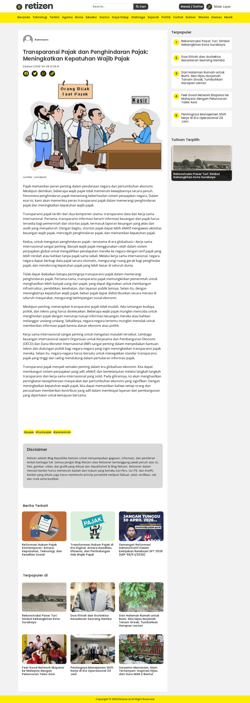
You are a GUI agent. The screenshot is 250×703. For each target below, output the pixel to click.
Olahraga (138, 17)
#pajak (29, 432)
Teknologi (39, 17)
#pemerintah (62, 432)
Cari (141, 7)
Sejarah (153, 17)
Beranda (23, 17)
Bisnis (79, 17)
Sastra (104, 17)
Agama (67, 17)
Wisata (203, 17)
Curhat (178, 17)
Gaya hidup (120, 17)
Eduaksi (91, 17)
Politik (166, 17)
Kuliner (191, 17)
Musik (228, 17)
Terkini (54, 17)
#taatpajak (43, 432)
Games (216, 17)
